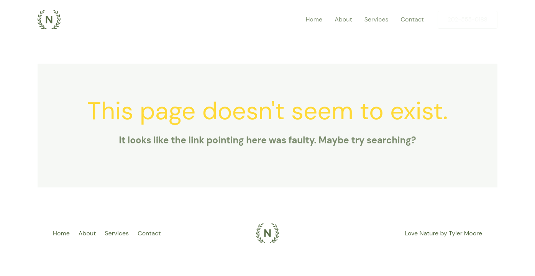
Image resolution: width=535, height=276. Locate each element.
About (87, 233)
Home (61, 233)
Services (117, 233)
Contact (149, 233)
